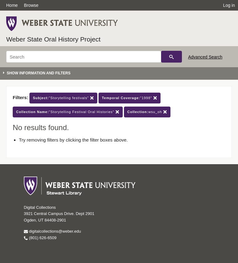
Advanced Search (205, 57)
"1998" (129, 98)
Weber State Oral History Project (53, 39)
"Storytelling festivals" (63, 98)
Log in (229, 5)
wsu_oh (147, 112)
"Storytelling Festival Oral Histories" (67, 112)
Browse (31, 5)
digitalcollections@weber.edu (52, 231)
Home (12, 5)
